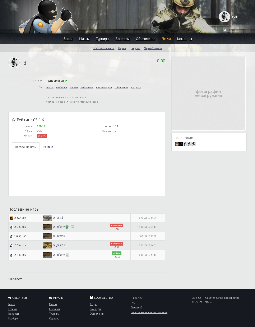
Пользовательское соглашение (149, 312)
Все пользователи (104, 48)
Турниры (102, 38)
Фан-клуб (136, 307)
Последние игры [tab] (25, 147)
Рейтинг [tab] (48, 147)
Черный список (153, 48)
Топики (74, 87)
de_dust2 (58, 217)
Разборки (61, 87)
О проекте (137, 298)
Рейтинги (54, 309)
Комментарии (104, 87)
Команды (184, 38)
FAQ (133, 302)
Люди (166, 38)
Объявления (145, 38)
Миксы (84, 38)
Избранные (86, 87)
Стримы (12, 309)
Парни (122, 48)
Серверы (54, 318)
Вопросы (122, 38)
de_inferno (59, 226)
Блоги (68, 38)
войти (231, 16)
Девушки (135, 48)
